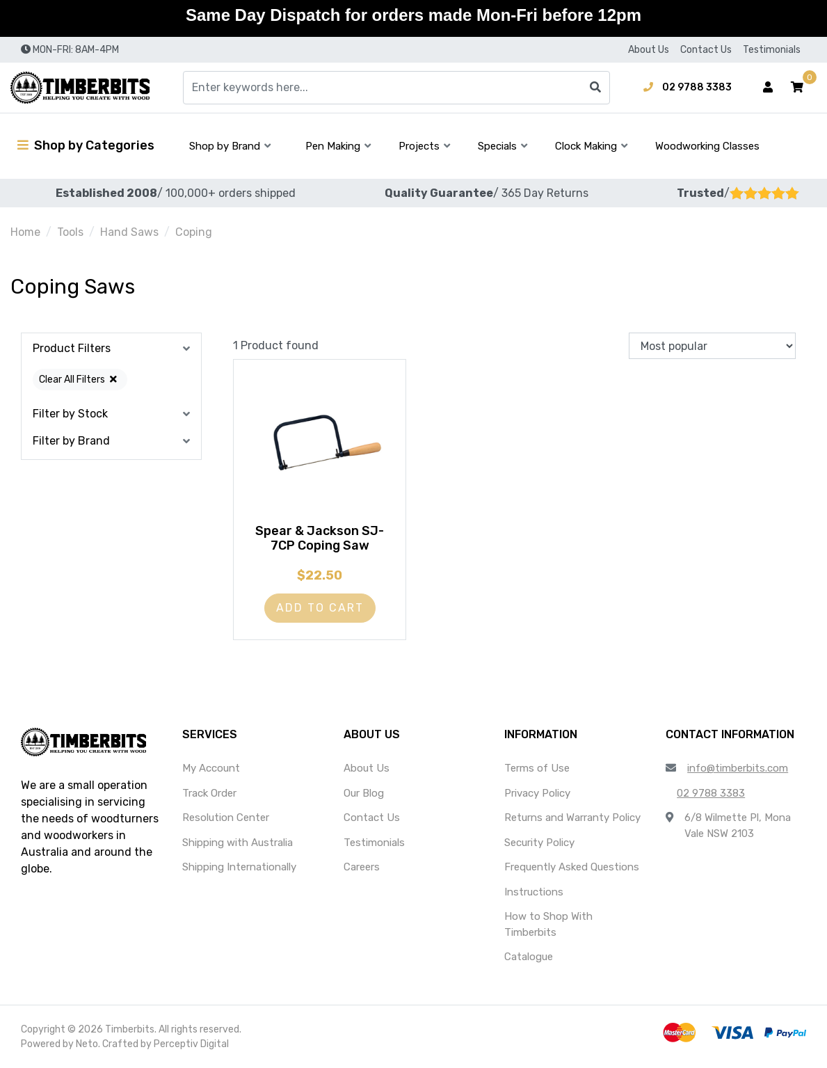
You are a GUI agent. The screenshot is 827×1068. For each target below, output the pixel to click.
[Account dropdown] (768, 87)
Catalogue (528, 956)
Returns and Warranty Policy (572, 817)
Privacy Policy (537, 793)
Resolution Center (225, 817)
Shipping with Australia (237, 842)
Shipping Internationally (239, 867)
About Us (648, 50)
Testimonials (772, 50)
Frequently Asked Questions (571, 867)
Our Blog (364, 793)
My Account (211, 768)
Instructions (533, 892)
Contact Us (706, 50)
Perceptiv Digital (191, 1044)
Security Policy (539, 842)
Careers (362, 867)
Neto (87, 1044)
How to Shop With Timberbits (548, 924)
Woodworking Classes (707, 146)
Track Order (209, 793)
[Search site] (595, 87)
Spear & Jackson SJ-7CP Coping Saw (319, 538)
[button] (797, 87)
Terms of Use (537, 768)
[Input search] (396, 87)
